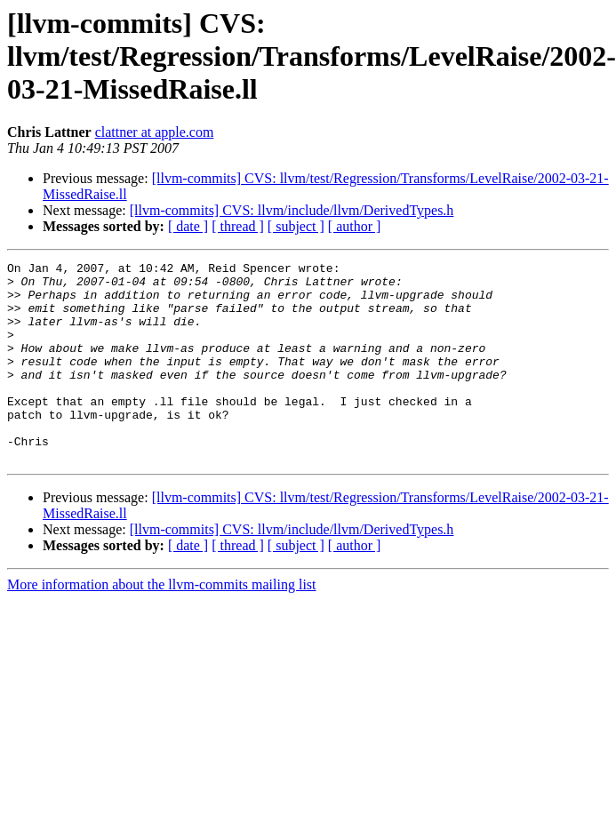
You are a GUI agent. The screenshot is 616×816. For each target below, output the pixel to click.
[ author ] (354, 226)
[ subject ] (296, 226)
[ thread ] (238, 226)
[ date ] (188, 226)
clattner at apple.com (154, 132)
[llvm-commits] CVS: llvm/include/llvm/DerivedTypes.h (292, 210)
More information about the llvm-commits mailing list (161, 624)
